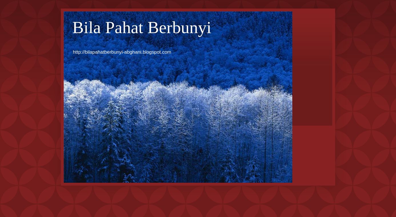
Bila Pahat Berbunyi (141, 27)
